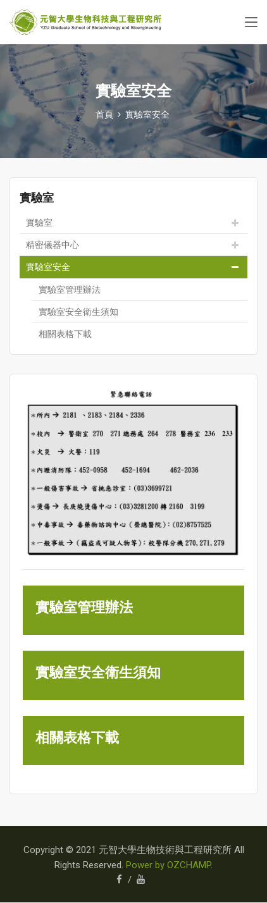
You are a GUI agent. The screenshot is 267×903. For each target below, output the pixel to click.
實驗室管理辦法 (70, 289)
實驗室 (39, 222)
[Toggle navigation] (251, 22)
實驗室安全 (147, 114)
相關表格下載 (65, 334)
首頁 (104, 114)
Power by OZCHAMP (168, 865)
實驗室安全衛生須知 (78, 311)
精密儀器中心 (52, 244)
